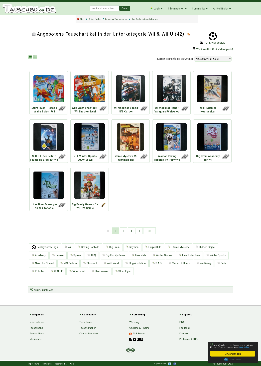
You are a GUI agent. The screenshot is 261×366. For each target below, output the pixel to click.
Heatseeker (100, 271)
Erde (222, 263)
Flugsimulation (136, 263)
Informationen (176, 8)
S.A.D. (157, 263)
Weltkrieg (204, 263)
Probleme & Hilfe (188, 339)
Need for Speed (43, 263)
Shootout (90, 263)
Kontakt (183, 333)
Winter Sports (216, 255)
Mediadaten (35, 339)
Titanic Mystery (178, 247)
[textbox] (105, 8)
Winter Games (162, 255)
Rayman (132, 247)
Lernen (58, 255)
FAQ (181, 322)
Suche (125, 8)
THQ (92, 255)
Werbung (134, 322)
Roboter (38, 271)
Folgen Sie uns (159, 364)
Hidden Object (205, 247)
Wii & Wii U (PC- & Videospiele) (213, 49)
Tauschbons (36, 327)
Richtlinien (47, 364)
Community (198, 8)
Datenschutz (61, 364)
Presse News (36, 333)
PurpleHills (153, 247)
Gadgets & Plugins (139, 327)
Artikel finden (220, 8)
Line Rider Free (189, 255)
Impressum (33, 364)
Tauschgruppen (87, 327)
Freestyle (139, 255)
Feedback (184, 327)
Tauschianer (86, 322)
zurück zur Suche (41, 290)
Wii (68, 247)
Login (155, 8)
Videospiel (77, 271)
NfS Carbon (68, 263)
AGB (72, 364)
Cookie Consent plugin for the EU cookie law (232, 359)
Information (231, 347)
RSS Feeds (137, 333)
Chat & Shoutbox (88, 333)
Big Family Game (114, 255)
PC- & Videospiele (212, 42)
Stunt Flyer (123, 271)
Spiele (75, 255)
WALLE (57, 271)
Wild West (111, 263)
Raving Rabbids (88, 247)
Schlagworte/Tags (45, 247)
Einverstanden (233, 354)
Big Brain (113, 247)
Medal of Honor (179, 263)
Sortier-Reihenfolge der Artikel (175, 58)
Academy (39, 255)
